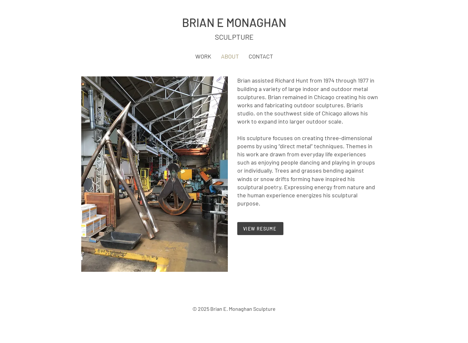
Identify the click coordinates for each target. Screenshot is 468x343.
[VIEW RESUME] (260, 228)
